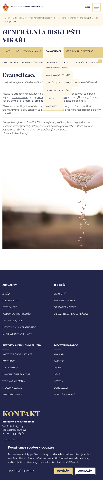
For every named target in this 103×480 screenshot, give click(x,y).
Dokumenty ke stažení (58, 90)
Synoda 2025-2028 (32, 51)
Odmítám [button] (63, 470)
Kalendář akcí (10, 300)
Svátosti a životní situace (17, 354)
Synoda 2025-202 (11, 320)
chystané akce (20, 97)
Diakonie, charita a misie (16, 374)
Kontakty (51, 106)
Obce (57, 374)
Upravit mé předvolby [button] (21, 470)
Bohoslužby (61, 387)
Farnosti (59, 360)
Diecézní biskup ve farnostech (19, 327)
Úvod (7, 51)
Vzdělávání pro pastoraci (80, 51)
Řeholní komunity (13, 394)
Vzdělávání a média (13, 380)
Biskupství (27, 17)
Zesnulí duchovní (64, 394)
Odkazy (50, 98)
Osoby (57, 367)
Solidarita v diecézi (65, 307)
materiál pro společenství (39, 100)
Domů (7, 17)
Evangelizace (53, 51)
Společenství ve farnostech (61, 82)
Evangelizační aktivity (58, 74)
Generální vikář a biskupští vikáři (82, 17)
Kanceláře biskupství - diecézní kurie (50, 17)
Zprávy (6, 293)
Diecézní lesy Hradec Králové (71, 313)
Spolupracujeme (12, 387)
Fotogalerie (9, 307)
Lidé (17, 51)
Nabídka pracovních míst (17, 333)
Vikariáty (59, 354)
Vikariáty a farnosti (65, 300)
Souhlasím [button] (85, 470)
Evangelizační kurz (32, 62)
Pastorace (8, 360)
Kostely (58, 380)
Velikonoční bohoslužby (17, 313)
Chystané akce (10, 62)
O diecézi (16, 17)
